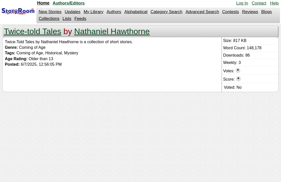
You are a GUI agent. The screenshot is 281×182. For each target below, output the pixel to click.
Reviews (250, 11)
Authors (114, 11)
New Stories (50, 11)
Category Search (166, 11)
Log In (242, 3)
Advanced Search (202, 11)
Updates (73, 11)
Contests (230, 11)
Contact (259, 3)
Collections (49, 18)
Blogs (266, 11)
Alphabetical (135, 11)
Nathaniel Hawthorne (112, 31)
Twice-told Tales (32, 31)
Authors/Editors (69, 3)
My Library (93, 11)
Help (274, 3)
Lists (67, 18)
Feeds (80, 18)
